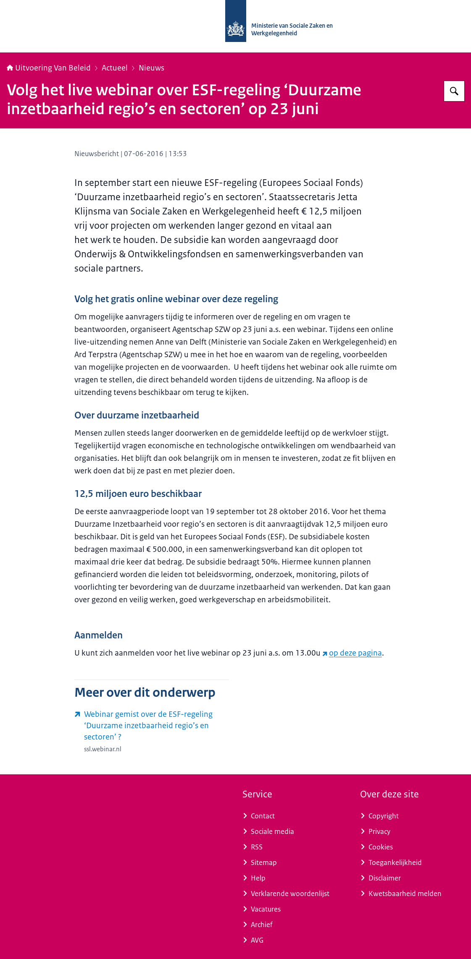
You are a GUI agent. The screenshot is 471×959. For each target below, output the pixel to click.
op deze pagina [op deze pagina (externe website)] (352, 653)
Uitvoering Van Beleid (49, 68)
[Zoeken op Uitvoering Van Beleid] (454, 91)
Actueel (115, 68)
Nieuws (151, 68)
